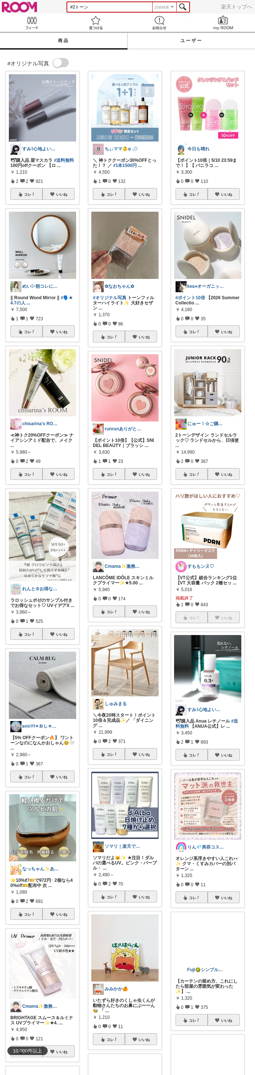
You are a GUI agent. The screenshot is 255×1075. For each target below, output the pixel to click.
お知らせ (159, 23)
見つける (96, 23)
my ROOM (223, 23)
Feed (32, 23)
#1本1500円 (125, 165)
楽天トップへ (236, 7)
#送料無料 (64, 160)
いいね (61, 194)
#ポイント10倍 (190, 297)
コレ (29, 194)
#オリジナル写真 (109, 297)
